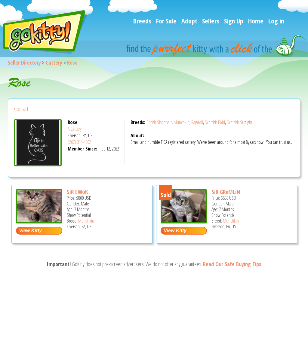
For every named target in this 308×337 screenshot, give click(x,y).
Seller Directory (24, 62)
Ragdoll (197, 122)
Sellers (210, 20)
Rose (72, 62)
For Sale (166, 20)
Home (255, 20)
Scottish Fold (215, 122)
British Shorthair (159, 122)
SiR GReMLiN (225, 192)
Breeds (142, 20)
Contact (21, 109)
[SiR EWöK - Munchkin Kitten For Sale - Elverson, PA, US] (39, 221)
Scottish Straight (239, 122)
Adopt (189, 20)
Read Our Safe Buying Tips (232, 264)
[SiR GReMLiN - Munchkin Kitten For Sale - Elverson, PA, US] (184, 221)
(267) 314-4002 (79, 142)
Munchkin (181, 122)
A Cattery (75, 129)
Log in (276, 20)
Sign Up (233, 20)
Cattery (54, 62)
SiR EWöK (77, 192)
